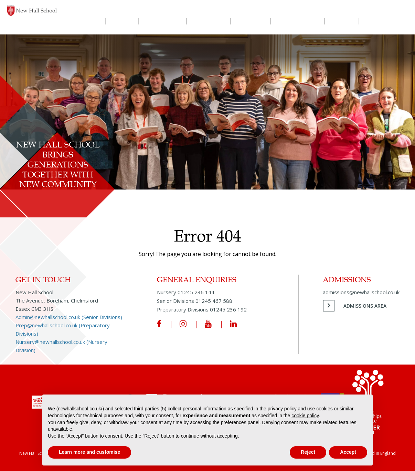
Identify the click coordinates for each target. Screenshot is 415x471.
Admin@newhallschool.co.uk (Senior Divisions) (68, 317)
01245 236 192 (228, 309)
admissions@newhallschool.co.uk (361, 292)
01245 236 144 (196, 292)
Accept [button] (348, 452)
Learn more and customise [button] (89, 452)
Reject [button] (308, 452)
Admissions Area (364, 306)
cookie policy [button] (305, 415)
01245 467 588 (213, 300)
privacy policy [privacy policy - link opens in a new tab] (282, 408)
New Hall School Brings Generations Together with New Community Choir (58, 169)
